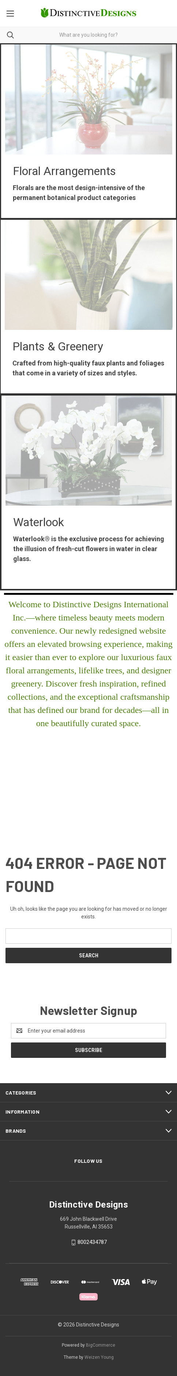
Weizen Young (99, 1357)
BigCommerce (100, 1345)
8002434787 (92, 1242)
